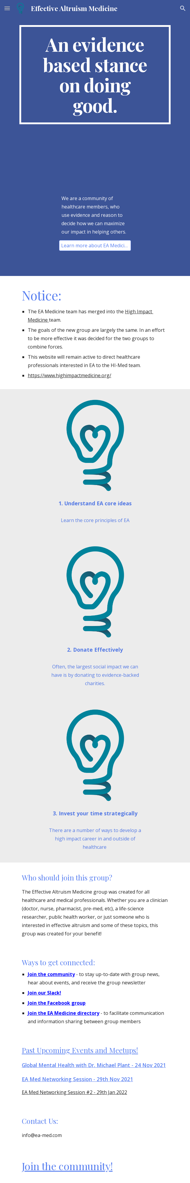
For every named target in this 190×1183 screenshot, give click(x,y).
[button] (7, 8)
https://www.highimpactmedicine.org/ (69, 375)
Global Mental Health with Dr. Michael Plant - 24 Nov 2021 (94, 1065)
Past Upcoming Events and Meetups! (80, 1050)
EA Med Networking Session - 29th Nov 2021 (77, 1079)
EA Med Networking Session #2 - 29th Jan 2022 (74, 1092)
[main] (95, 74)
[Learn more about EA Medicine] (94, 245)
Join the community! (67, 1166)
